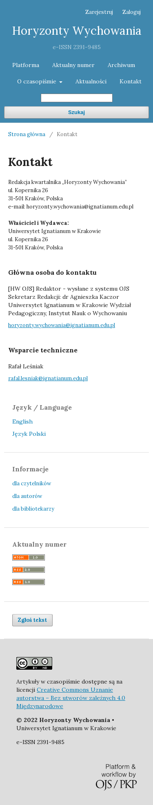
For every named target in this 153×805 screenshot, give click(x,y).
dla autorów (27, 496)
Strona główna (26, 134)
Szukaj (76, 112)
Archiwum (121, 65)
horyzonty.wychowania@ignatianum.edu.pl (61, 325)
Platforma (25, 65)
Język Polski (29, 433)
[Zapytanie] (77, 98)
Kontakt (131, 81)
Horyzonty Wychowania (77, 30)
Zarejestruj (99, 12)
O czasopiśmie (37, 81)
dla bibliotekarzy (33, 508)
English (22, 421)
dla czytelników (31, 483)
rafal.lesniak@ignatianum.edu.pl (48, 378)
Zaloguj (131, 12)
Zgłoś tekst (32, 620)
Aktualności (90, 81)
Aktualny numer (73, 65)
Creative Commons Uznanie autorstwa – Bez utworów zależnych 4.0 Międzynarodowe (70, 698)
